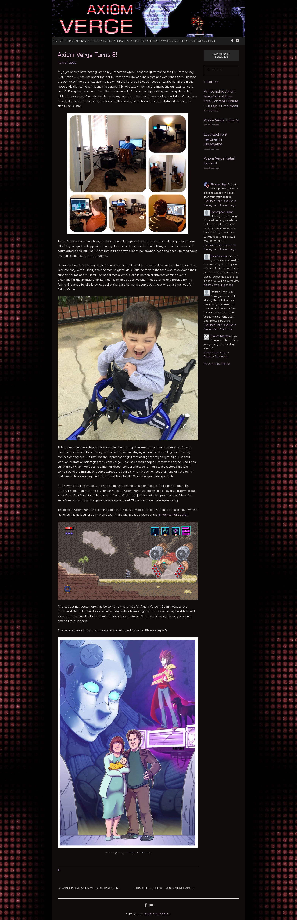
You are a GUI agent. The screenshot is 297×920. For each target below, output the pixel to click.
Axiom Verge (216, 18)
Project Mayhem (220, 335)
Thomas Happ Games (75, 41)
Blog (96, 41)
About (210, 41)
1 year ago (227, 284)
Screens (152, 41)
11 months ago (227, 205)
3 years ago (222, 356)
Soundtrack (194, 41)
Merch (178, 41)
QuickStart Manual (116, 41)
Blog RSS (212, 82)
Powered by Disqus (217, 364)
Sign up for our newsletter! (221, 55)
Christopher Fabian (221, 212)
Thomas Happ (218, 184)
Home (55, 41)
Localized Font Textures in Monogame (215, 139)
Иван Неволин (218, 256)
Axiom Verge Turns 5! (87, 55)
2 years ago (226, 328)
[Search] (221, 70)
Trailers (138, 41)
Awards (166, 41)
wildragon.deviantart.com (138, 853)
